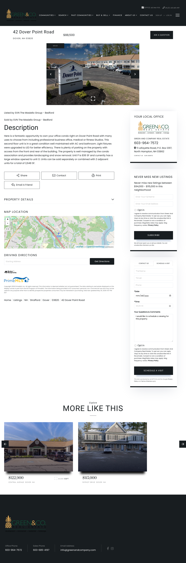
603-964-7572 (146, 143)
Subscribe (154, 235)
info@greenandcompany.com (78, 550)
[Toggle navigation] (178, 15)
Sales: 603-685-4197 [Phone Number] (171, 7)
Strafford (35, 300)
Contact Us (138, 156)
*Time (136, 301)
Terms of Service (146, 381)
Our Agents (148, 156)
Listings (17, 300)
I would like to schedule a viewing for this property (153, 328)
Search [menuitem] (63, 15)
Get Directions (102, 261)
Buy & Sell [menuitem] (102, 15)
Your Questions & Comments (147, 312)
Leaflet (79, 246)
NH (26, 300)
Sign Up (159, 15)
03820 (55, 300)
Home (7, 300)
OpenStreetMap (95, 246)
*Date (136, 291)
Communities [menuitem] (46, 15)
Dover (46, 300)
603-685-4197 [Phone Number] (41, 550)
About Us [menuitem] (130, 15)
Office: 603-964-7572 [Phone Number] (151, 7)
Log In (169, 15)
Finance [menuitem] (117, 15)
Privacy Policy (153, 225)
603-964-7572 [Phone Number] (13, 550)
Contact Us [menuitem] (146, 15)
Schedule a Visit (163, 263)
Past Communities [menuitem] (81, 15)
